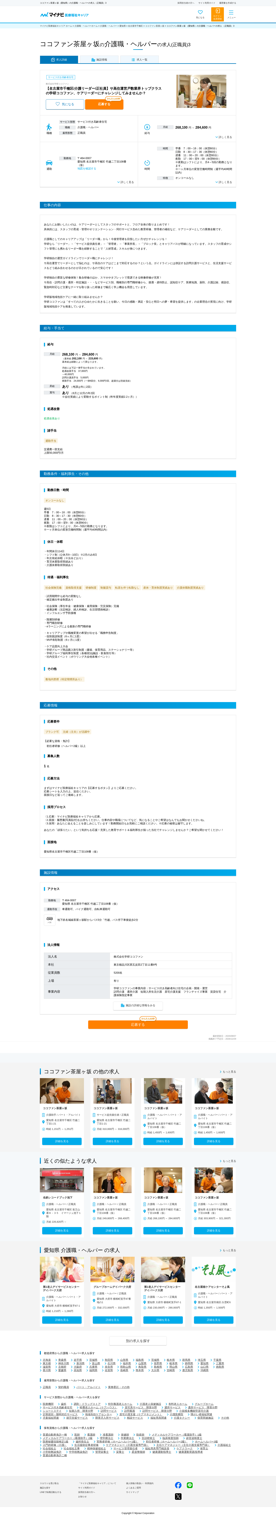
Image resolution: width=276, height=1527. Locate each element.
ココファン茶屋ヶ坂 (154, 26)
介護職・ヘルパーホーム (86, 26)
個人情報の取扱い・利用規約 (140, 1483)
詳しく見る (225, 137)
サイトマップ (132, 1492)
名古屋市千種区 (135, 26)
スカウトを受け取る (49, 1483)
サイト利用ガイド (206, 3)
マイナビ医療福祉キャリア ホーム (56, 26)
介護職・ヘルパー (108, 26)
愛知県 (122, 26)
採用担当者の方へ (185, 3)
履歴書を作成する (227, 3)
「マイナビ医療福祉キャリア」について (97, 1483)
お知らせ (82, 1496)
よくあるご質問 (133, 1488)
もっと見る (229, 1071)
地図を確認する (86, 168)
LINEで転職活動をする (50, 1492)
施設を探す (45, 1488)
